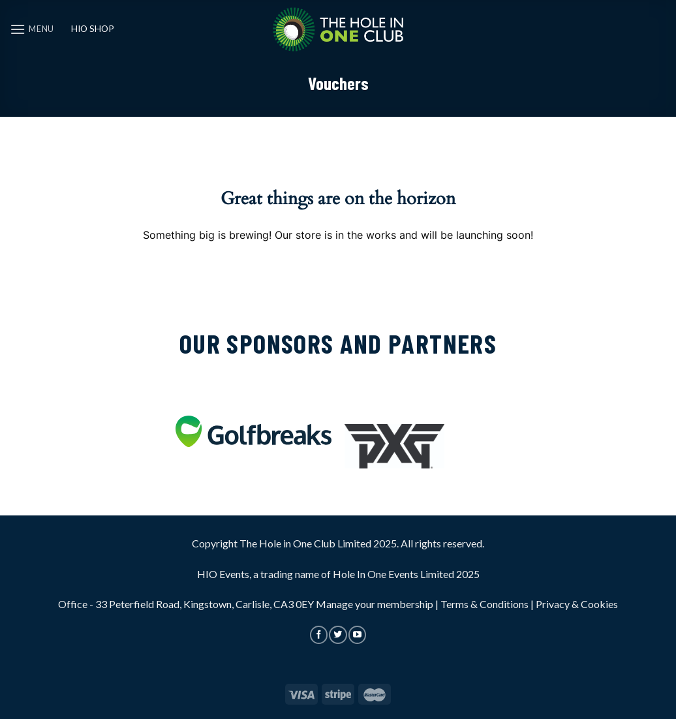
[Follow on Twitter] (337, 635)
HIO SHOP (92, 28)
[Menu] (32, 29)
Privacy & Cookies (577, 604)
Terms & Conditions (484, 604)
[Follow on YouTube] (357, 635)
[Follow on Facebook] (319, 635)
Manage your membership (374, 604)
